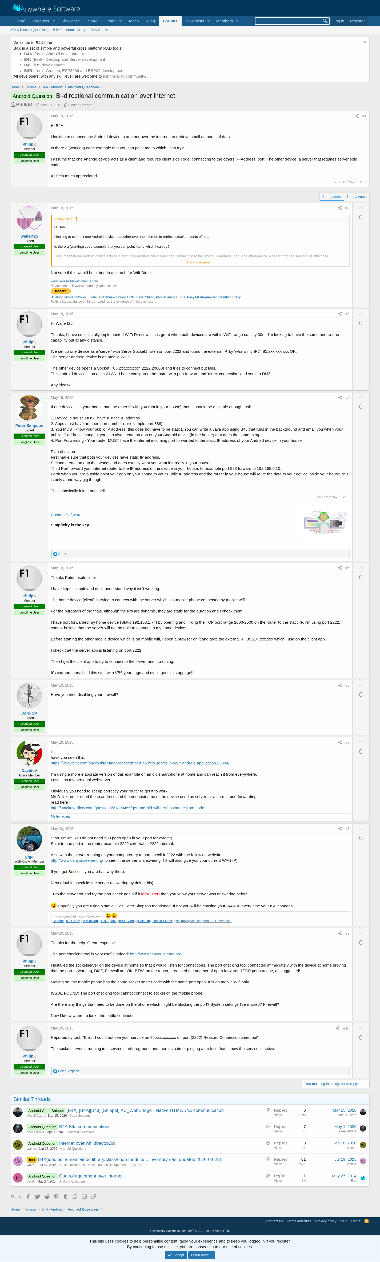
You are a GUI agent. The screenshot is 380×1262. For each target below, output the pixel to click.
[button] (43, 21)
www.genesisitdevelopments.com (74, 281)
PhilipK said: (64, 219)
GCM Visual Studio (140, 297)
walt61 (31, 1165)
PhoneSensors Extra (170, 297)
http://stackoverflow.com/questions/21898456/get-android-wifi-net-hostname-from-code (127, 808)
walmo (31, 1149)
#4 (347, 397)
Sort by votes (356, 197)
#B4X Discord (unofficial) (30, 30)
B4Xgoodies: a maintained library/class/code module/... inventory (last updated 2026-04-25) (129, 1159)
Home (20, 21)
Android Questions (81, 1132)
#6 (347, 685)
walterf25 (29, 236)
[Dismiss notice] (364, 42)
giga (29, 856)
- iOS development (44, 65)
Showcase (70, 21)
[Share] (357, 116)
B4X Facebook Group (69, 30)
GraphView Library (112, 297)
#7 (347, 742)
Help (343, 1221)
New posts (195, 21)
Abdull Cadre (36, 1115)
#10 (346, 1028)
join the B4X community (124, 76)
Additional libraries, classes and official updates (92, 1165)
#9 (347, 933)
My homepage (60, 816)
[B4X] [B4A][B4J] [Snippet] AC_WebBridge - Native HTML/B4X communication (145, 1110)
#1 (364, 116)
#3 (347, 314)
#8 (347, 829)
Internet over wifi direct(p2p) (87, 1143)
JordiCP (29, 713)
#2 (347, 208)
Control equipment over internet (91, 1176)
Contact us (274, 1221)
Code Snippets (80, 1115)
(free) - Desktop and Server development (64, 59)
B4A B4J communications (85, 1126)
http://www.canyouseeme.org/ (77, 860)
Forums (170, 21)
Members (224, 21)
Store (93, 21)
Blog (151, 21)
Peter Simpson (29, 425)
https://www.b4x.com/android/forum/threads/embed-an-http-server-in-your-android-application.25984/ (140, 763)
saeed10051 (36, 1132)
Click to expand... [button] (200, 262)
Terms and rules (299, 1221)
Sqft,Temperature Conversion (210, 921)
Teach (133, 21)
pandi (31, 1181)
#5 (347, 568)
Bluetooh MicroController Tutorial (74, 297)
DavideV (29, 770)
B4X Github (99, 30)
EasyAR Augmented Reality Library (214, 297)
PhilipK (24, 104)
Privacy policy (325, 1221)
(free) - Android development (54, 53)
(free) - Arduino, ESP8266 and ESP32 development (74, 70)
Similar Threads (80, 105)
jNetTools (181, 921)
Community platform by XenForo (190, 1230)
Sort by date (331, 197)
